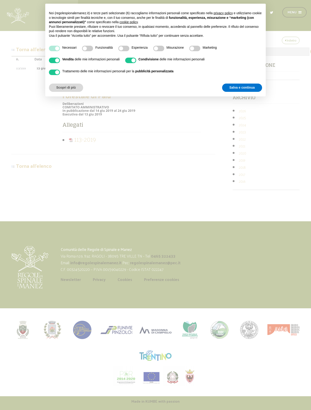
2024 (242, 125)
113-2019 (82, 139)
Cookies (125, 279)
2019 (242, 160)
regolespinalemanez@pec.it (155, 262)
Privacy (99, 279)
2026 (242, 111)
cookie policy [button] (128, 22)
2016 (242, 181)
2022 (242, 139)
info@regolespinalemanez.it (96, 262)
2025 (242, 118)
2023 (242, 132)
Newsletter (71, 279)
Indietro (291, 40)
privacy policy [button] (223, 13)
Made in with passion (155, 401)
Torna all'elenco (34, 49)
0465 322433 (163, 256)
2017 (242, 174)
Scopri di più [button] (66, 87)
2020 (242, 153)
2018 (242, 167)
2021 (242, 146)
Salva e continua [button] (242, 87)
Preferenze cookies (161, 279)
